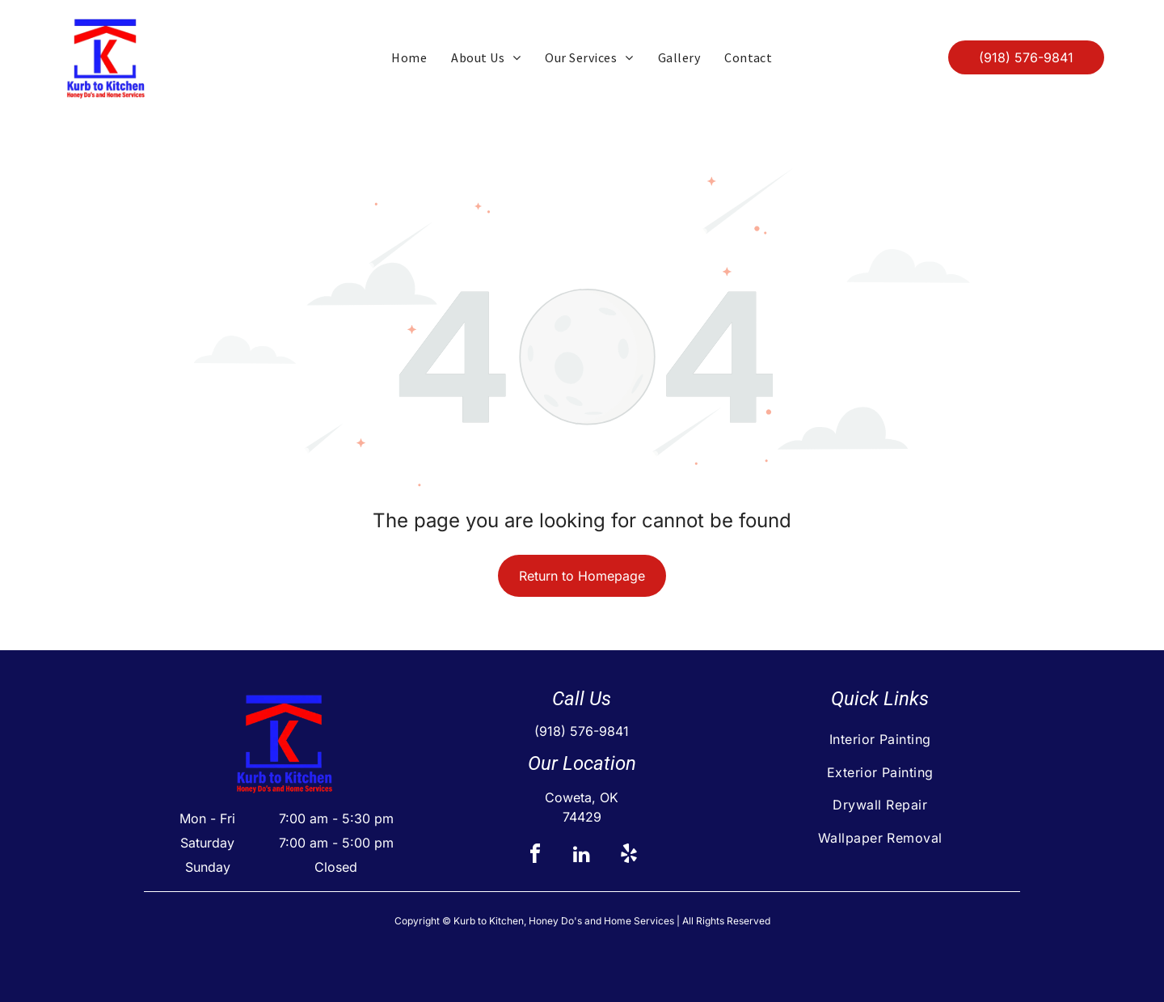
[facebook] (535, 856)
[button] (589, 57)
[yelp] (628, 856)
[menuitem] (409, 57)
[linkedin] (582, 856)
